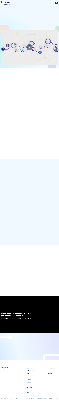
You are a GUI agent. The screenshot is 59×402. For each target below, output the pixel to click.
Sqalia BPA (29, 373)
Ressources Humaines (53, 375)
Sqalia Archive (30, 368)
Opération (50, 373)
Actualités (29, 382)
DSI (48, 370)
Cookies (56, 398)
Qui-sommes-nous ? (31, 384)
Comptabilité (51, 368)
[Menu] (56, 3)
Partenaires (29, 387)
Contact (29, 389)
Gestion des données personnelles (44, 398)
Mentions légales (30, 398)
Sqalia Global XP (30, 370)
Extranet (29, 392)
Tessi (11, 369)
